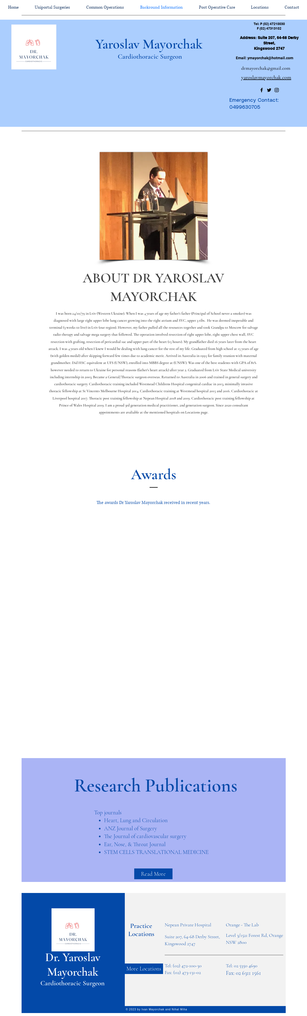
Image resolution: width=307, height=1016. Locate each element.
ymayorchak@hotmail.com (270, 58)
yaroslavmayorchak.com (266, 77)
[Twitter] (269, 90)
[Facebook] (261, 90)
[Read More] (153, 873)
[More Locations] (144, 969)
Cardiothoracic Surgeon (149, 56)
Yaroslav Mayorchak (148, 44)
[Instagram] (277, 90)
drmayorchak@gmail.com (265, 68)
